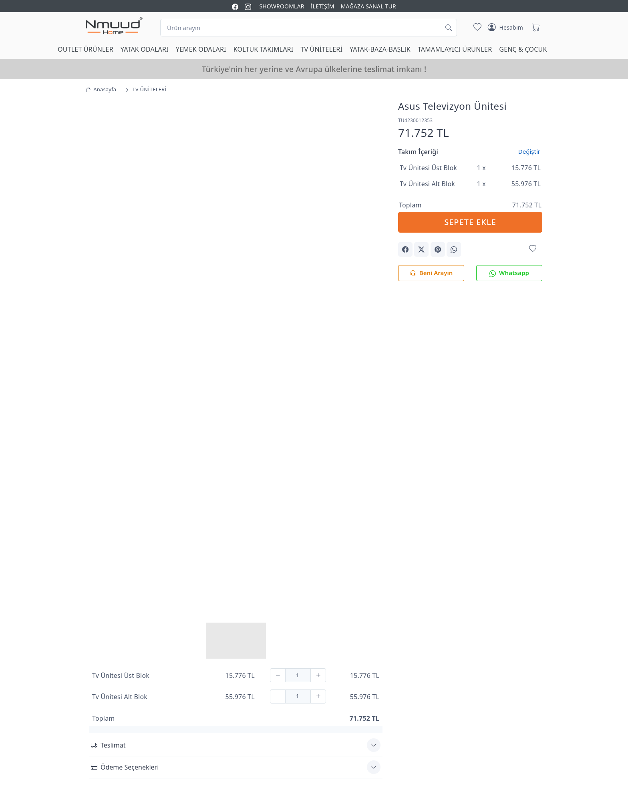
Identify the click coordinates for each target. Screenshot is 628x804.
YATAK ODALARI (145, 49)
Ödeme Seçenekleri (125, 767)
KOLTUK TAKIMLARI (263, 49)
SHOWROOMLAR (281, 6)
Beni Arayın (431, 273)
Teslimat (108, 745)
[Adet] (298, 675)
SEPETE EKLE (470, 222)
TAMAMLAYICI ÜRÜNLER (455, 49)
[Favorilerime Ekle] (532, 249)
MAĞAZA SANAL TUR (368, 6)
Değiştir (529, 151)
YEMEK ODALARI (201, 49)
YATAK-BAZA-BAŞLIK (380, 49)
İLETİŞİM (322, 6)
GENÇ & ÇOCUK (523, 49)
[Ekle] (318, 675)
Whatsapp (509, 273)
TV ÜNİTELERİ (321, 49)
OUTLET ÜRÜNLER (85, 49)
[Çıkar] (278, 675)
